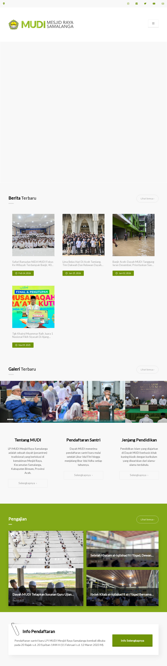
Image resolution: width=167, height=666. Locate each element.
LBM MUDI (66, 623)
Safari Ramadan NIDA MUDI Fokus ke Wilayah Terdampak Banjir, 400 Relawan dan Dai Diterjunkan (26, 251)
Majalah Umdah (69, 627)
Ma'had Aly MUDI (70, 614)
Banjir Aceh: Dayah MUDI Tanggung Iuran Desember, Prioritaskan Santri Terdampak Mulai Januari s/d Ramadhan (102, 251)
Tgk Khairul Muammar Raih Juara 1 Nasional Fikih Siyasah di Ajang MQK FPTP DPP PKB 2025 (137, 251)
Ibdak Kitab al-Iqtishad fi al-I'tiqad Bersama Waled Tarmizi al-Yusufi (115, 510)
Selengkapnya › (28, 401)
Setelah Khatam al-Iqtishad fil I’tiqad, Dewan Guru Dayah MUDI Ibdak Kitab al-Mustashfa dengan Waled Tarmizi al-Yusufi (122, 471)
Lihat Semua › (147, 198)
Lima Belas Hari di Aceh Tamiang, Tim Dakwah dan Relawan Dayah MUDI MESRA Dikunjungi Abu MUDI (64, 251)
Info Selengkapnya (132, 556)
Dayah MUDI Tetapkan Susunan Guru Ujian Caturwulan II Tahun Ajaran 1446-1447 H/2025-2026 (44, 510)
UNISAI (64, 619)
